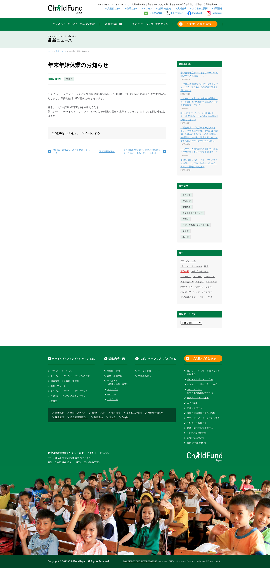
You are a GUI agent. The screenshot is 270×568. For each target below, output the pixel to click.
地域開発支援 (113, 371)
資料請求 (181, 8)
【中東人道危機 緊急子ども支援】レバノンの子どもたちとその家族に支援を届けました (199, 87)
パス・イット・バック (191, 266)
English (125, 417)
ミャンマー (207, 292)
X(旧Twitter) (177, 13)
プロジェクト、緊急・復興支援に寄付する (200, 391)
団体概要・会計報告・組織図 (65, 381)
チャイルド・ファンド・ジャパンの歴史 (70, 376)
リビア (208, 286)
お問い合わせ (164, 8)
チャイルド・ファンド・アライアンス (69, 391)
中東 (210, 297)
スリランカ (209, 276)
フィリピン (186, 276)
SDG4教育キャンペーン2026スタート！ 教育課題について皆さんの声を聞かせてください (199, 116)
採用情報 (218, 8)
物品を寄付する (194, 408)
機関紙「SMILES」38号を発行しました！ (71, 151)
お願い (186, 219)
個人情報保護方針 (79, 417)
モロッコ (199, 286)
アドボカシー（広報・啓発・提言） (118, 383)
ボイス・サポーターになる (200, 379)
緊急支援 (185, 271)
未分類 (186, 237)
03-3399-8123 (63, 462)
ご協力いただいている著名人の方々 (68, 396)
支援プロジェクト (200, 271)
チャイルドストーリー (193, 213)
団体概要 (59, 413)
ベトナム (199, 281)
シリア (196, 292)
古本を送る (192, 402)
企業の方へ (132, 8)
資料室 (54, 401)
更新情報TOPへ (107, 151)
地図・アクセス (58, 386)
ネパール (197, 276)
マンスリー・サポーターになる (202, 384)
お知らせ (187, 201)
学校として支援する (197, 422)
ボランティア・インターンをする (203, 418)
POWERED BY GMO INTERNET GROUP (140, 561)
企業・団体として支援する (200, 428)
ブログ (69, 79)
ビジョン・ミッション (61, 371)
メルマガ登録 (155, 13)
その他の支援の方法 (197, 433)
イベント (187, 195)
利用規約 (98, 417)
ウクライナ (211, 281)
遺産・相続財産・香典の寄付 (201, 412)
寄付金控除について (197, 443)
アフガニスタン (188, 297)
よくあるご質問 (199, 8)
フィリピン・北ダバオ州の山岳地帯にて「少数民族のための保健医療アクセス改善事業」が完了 (199, 101)
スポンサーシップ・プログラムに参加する (203, 373)
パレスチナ (186, 292)
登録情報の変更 (155, 413)
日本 (191, 286)
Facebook (197, 13)
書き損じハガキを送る (198, 397)
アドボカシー (187, 281)
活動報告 (187, 207)
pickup (184, 286)
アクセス (147, 8)
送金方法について (195, 438)
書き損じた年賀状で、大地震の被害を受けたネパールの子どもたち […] (141, 151)
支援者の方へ (113, 8)
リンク (112, 417)
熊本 (206, 266)
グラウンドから (188, 261)
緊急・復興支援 (114, 376)
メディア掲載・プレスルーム (196, 225)
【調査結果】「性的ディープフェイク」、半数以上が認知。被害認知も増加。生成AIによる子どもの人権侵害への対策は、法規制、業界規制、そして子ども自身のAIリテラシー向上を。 (199, 134)
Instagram (217, 13)
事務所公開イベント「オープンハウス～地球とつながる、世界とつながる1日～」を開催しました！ (199, 163)
